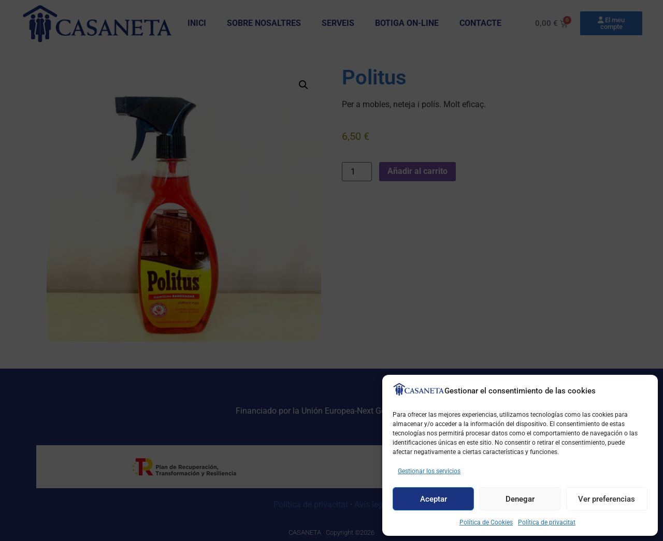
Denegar (520, 499)
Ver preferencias (606, 499)
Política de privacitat (546, 522)
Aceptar (433, 499)
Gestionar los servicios (429, 471)
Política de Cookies (486, 522)
